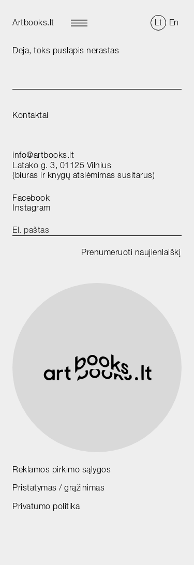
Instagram (31, 208)
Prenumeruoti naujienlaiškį (131, 252)
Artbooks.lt (33, 22)
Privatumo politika (46, 506)
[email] (97, 230)
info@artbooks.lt (43, 155)
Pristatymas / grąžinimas (58, 488)
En (174, 22)
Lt (158, 22)
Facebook (31, 198)
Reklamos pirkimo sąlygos (61, 469)
